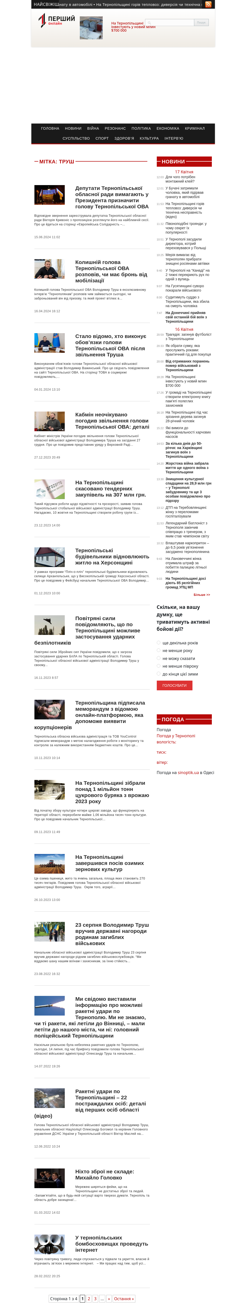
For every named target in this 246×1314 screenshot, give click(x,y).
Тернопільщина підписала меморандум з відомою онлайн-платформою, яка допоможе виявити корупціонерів (89, 715)
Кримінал (195, 128)
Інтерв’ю (174, 138)
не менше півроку (177, 666)
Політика (141, 128)
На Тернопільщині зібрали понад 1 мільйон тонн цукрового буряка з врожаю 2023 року (112, 792)
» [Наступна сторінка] (109, 1298)
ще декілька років (177, 643)
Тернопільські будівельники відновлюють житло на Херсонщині (112, 556)
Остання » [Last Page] (124, 1298)
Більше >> (202, 595)
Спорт (102, 138)
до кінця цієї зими (177, 674)
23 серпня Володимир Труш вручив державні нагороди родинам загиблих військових (112, 934)
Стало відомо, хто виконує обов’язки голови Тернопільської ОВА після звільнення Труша (110, 345)
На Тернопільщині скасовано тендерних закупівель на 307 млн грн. (110, 488)
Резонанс (115, 128)
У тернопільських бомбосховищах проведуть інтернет (111, 1244)
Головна (50, 128)
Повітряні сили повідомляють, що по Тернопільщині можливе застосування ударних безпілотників (87, 630)
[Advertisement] (123, 85)
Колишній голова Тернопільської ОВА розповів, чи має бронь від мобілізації (111, 271)
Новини (73, 128)
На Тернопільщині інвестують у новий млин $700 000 (133, 27)
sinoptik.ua (188, 772)
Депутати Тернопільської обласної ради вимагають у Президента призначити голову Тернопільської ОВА (112, 197)
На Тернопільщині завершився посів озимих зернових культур (109, 863)
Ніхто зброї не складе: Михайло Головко (104, 1174)
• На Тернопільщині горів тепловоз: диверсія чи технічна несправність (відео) (169, 4)
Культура (149, 138)
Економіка (168, 128)
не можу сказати (176, 658)
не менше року (174, 650)
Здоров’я (124, 138)
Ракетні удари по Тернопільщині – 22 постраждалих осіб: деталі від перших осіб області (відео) (90, 1103)
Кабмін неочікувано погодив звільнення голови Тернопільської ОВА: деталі (112, 421)
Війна (93, 128)
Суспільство (76, 138)
